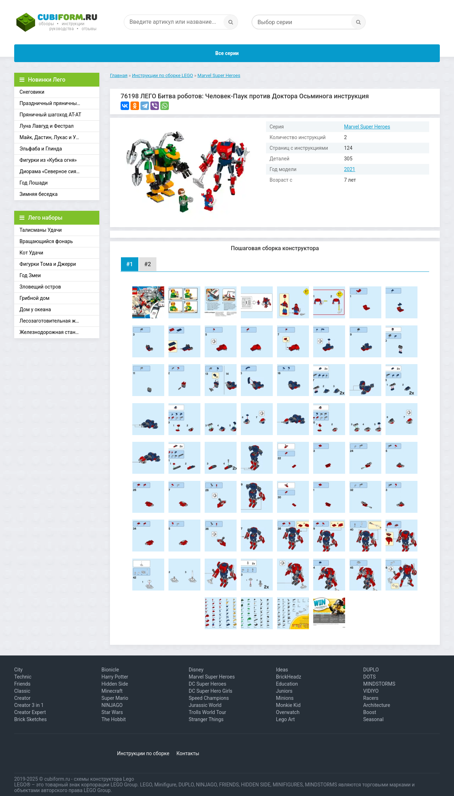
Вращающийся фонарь (46, 241)
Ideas (282, 670)
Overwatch (287, 712)
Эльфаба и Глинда (41, 149)
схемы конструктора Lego (104, 779)
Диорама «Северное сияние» (53, 171)
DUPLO (371, 670)
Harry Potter (114, 677)
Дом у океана (35, 309)
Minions (285, 698)
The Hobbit (113, 719)
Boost (369, 712)
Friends (22, 684)
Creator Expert (30, 712)
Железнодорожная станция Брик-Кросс (59, 332)
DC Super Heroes (207, 684)
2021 (349, 169)
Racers (370, 698)
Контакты (187, 753)
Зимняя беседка (38, 194)
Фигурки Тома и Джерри (48, 264)
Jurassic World (205, 705)
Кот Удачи (31, 253)
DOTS (369, 677)
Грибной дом (34, 298)
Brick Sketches (30, 719)
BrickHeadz (288, 677)
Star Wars (112, 712)
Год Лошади (34, 183)
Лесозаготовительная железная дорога (59, 321)
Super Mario (114, 698)
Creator (22, 698)
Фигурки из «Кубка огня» (48, 160)
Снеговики (32, 92)
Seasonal (373, 719)
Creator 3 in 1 (29, 705)
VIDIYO (370, 691)
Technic (23, 677)
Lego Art (285, 719)
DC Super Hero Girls (210, 691)
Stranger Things (206, 719)
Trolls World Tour (207, 712)
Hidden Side (114, 684)
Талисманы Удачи (41, 230)
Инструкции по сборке (143, 753)
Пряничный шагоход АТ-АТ (50, 114)
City (18, 670)
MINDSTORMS (379, 684)
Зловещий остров (40, 287)
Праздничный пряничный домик (58, 103)
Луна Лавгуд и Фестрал (47, 126)
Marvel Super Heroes (367, 127)
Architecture (376, 705)
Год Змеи (30, 275)
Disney (196, 670)
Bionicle (110, 670)
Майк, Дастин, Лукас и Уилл (52, 137)
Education (287, 684)
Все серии (227, 53)
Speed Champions (209, 698)
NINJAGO (112, 705)
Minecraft (112, 691)
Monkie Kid (288, 705)
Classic (22, 691)
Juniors (284, 691)
